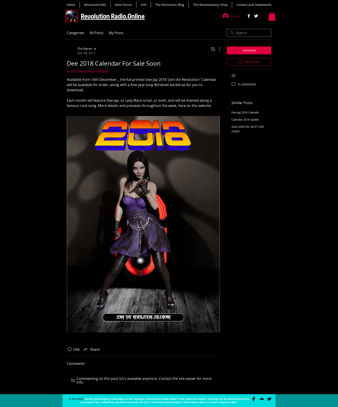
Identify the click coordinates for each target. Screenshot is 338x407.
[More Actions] (217, 49)
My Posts (116, 32)
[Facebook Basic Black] (253, 399)
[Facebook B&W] (248, 16)
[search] (249, 33)
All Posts (97, 32)
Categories (75, 32)
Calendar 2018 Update (245, 119)
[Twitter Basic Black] (269, 399)
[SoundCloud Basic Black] (261, 399)
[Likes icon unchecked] (69, 349)
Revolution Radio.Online (113, 16)
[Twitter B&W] (256, 16)
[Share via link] (91, 349)
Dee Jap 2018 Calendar (245, 112)
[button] (272, 16)
